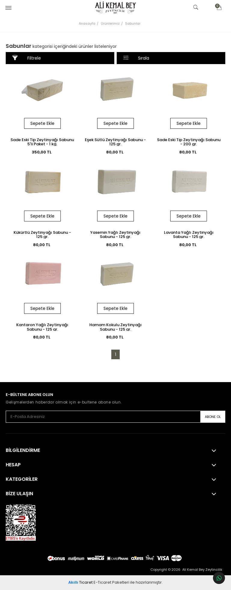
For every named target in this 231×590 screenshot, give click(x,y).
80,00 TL (115, 152)
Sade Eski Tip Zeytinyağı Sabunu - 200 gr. (188, 142)
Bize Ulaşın (19, 493)
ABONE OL (213, 416)
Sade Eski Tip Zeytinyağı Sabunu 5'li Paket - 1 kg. (42, 142)
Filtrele (26, 58)
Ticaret (80, 582)
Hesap (13, 465)
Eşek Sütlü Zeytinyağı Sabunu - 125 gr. (115, 142)
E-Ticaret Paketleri (111, 582)
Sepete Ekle (42, 123)
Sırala (136, 58)
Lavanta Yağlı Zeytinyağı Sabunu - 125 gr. (189, 234)
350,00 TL (42, 152)
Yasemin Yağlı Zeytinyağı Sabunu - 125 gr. (115, 234)
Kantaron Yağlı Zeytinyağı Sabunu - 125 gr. (42, 327)
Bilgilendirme (23, 450)
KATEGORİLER (22, 479)
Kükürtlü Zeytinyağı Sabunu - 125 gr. (42, 234)
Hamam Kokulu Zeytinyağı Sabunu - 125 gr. (115, 327)
